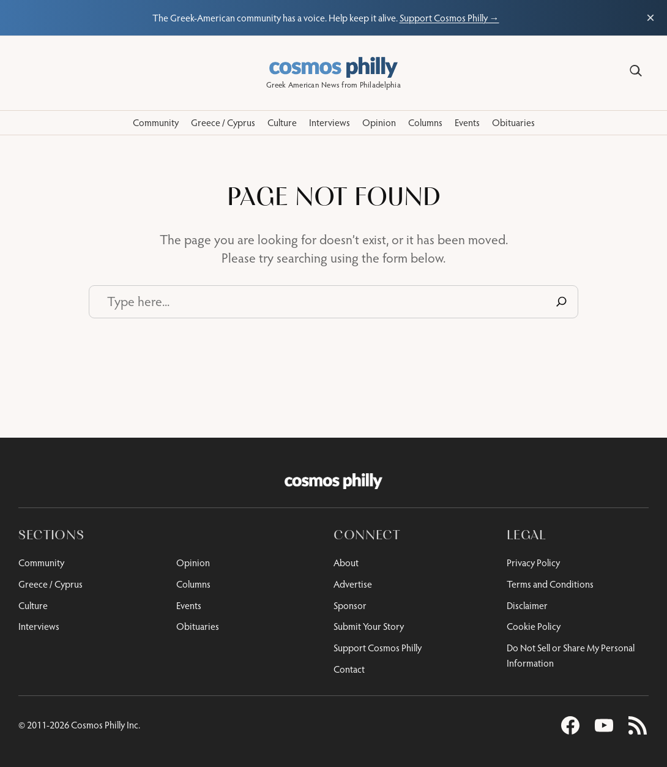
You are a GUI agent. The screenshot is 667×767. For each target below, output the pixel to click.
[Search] (636, 71)
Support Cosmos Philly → (449, 18)
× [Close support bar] (650, 17)
